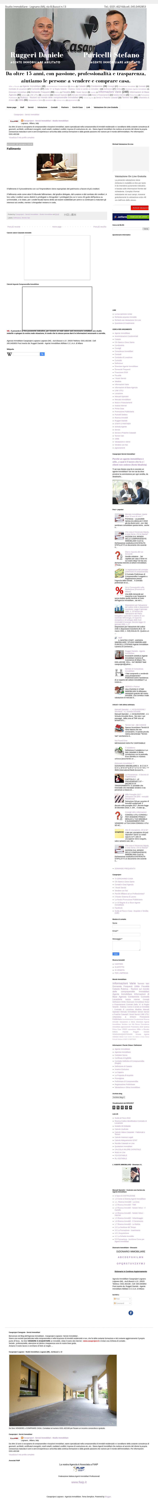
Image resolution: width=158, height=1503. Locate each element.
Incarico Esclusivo (122, 1069)
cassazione (49, 100)
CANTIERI (119, 964)
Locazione (45, 95)
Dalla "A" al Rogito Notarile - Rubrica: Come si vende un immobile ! (72, 89)
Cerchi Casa (77, 107)
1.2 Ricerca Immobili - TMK (125, 1205)
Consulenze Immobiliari (127, 86)
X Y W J (141, 1263)
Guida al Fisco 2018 (123, 1118)
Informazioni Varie (109, 91)
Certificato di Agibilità (123, 1058)
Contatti (54, 107)
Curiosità (35, 89)
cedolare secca (61, 100)
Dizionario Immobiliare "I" (124, 763)
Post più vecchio (99, 227)
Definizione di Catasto (123, 1066)
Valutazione (42, 107)
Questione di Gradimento (124, 323)
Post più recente (13, 227)
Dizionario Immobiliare (18, 92)
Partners (65, 107)
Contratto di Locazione (18, 89)
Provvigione (119, 1078)
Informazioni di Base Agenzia (126, 388)
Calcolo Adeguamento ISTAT (126, 1140)
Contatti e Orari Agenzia (124, 885)
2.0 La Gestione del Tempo (125, 1227)
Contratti (142, 86)
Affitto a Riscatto (14, 86)
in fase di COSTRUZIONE (125, 1196)
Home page (11, 107)
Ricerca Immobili (121, 418)
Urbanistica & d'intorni (124, 1017)
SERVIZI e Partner (132, 687)
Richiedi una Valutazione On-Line (128, 320)
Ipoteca (24, 95)
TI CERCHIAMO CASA (124, 879)
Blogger (108, 1497)
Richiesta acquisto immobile (126, 317)
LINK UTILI (34, 95)
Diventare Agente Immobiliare (136, 89)
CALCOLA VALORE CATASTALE (128, 1149)
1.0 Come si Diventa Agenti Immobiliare (130, 1199)
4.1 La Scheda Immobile (124, 1236)
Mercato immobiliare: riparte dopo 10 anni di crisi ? (136, 515)
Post (117, 1299)
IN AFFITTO (119, 967)
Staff (22, 107)
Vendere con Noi (121, 445)
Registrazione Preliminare (125, 1084)
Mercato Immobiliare (80, 95)
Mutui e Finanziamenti (100, 95)
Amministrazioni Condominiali (56, 86)
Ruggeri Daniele (121, 421)
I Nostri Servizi (81, 92)
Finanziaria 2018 (121, 372)
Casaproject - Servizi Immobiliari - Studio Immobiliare (46, 121)
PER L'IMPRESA (121, 973)
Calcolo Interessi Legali (124, 1137)
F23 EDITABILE (121, 1155)
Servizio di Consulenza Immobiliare (134, 670)
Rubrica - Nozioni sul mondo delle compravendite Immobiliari (49, 97)
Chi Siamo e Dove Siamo (124, 342)
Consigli (111, 86)
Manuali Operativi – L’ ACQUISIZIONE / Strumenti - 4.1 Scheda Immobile (130, 710)
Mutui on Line (120, 1152)
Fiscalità (66, 92)
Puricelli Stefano (121, 415)
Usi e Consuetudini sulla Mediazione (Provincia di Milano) (134, 589)
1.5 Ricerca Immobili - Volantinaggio (129, 1218)
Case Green (128, 1037)
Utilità (21, 100)
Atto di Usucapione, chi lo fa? (136, 830)
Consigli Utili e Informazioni (135, 812)
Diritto (118, 89)
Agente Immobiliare (31, 86)
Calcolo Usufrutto (121, 1129)
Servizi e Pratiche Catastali (107, 98)
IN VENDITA (120, 970)
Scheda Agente (88, 97)
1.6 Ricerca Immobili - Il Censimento (129, 1221)
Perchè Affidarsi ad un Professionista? (130, 894)
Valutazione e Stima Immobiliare (127, 1087)
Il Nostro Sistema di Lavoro (125, 897)
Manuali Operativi (60, 95)
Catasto (82, 86)
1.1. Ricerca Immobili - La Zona (127, 1202)
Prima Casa (133, 95)
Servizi (31, 107)
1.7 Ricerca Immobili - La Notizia (127, 1224)
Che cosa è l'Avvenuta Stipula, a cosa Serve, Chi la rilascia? (137, 533)
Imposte (93, 92)
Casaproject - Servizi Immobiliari (26, 115)
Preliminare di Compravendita (126, 1081)
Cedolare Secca (121, 1055)
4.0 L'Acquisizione (122, 1233)
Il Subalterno (130, 748)
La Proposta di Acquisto (124, 1075)
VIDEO (124, 1029)
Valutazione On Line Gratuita (106, 107)
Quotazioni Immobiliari (123, 1146)
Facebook (118, 908)
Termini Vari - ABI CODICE (135, 725)
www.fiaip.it (79, 1482)
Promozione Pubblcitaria (124, 412)
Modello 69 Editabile (123, 1126)
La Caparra (119, 1072)
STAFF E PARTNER (123, 424)
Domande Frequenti (40, 92)
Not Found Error (121, 741)
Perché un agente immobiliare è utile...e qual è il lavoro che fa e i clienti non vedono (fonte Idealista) (129, 462)
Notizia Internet (119, 95)
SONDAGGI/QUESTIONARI (122, 1034)
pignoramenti (72, 100)
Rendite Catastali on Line (124, 1143)
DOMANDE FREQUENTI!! (125, 868)
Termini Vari (127, 97)
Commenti (119, 1303)
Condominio (97, 86)
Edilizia (57, 92)
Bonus (73, 86)
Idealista (118, 381)
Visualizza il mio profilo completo (21, 137)
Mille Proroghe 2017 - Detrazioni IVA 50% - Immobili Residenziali (136, 796)
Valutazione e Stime (35, 100)
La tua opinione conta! (123, 314)
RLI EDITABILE (121, 1158)
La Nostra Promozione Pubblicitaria (128, 900)
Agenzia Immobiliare (123, 1052)
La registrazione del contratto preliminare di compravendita (136, 571)
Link (88, 107)
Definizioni (108, 89)
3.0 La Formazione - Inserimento (127, 1230)
